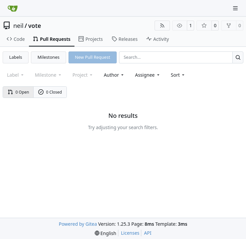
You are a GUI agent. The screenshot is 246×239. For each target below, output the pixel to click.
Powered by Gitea (78, 224)
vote (34, 25)
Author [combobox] (114, 75)
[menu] (178, 75)
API (147, 233)
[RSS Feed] (162, 26)
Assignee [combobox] (148, 75)
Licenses (130, 233)
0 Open (18, 92)
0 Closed (50, 92)
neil (18, 25)
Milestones (49, 57)
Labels (15, 57)
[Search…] (237, 57)
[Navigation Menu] (236, 8)
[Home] (12, 8)
